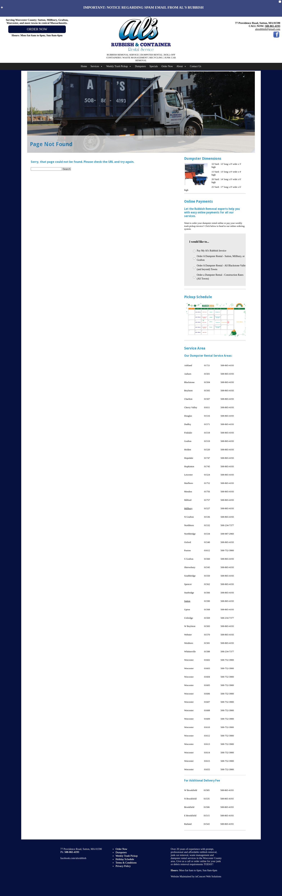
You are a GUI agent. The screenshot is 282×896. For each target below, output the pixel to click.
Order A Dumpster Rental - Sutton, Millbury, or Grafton (221, 258)
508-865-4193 (272, 26)
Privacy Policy (123, 866)
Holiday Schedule (124, 859)
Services (97, 66)
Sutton (187, 601)
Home (84, 66)
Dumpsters (140, 66)
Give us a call (183, 861)
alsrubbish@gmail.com (267, 29)
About (181, 66)
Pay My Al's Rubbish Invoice (211, 250)
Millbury (188, 508)
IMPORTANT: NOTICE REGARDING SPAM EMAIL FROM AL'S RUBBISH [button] (102, 7)
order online (200, 861)
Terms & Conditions (126, 862)
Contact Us (195, 66)
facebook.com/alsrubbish (73, 858)
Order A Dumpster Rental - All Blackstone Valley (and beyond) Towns (222, 267)
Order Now (167, 66)
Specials (153, 66)
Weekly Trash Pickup (118, 66)
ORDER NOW (37, 29)
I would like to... (199, 241)
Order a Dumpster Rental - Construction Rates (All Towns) (220, 277)
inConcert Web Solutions (208, 876)
